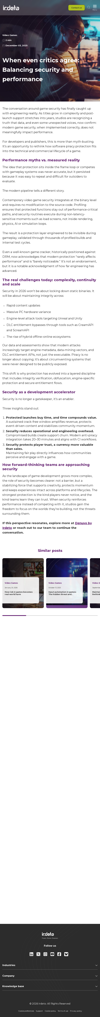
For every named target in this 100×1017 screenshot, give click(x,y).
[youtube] (52, 955)
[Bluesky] (66, 955)
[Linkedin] (31, 955)
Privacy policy (76, 1011)
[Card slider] (50, 615)
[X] (38, 955)
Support (39, 1011)
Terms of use (63, 1011)
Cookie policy (50, 1011)
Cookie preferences (26, 1011)
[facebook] (59, 955)
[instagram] (45, 955)
